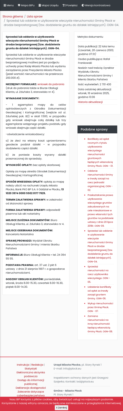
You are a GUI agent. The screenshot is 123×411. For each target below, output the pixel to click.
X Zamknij (61, 407)
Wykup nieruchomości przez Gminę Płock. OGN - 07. (100, 307)
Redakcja (37, 365)
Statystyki (31, 368)
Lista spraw (35, 16)
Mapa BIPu (26, 5)
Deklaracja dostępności (31, 388)
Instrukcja (23, 365)
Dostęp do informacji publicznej (30, 382)
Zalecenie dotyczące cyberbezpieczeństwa (31, 393)
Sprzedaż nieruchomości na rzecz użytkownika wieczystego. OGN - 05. (99, 274)
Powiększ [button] (70, 5)
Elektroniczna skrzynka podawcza (31, 374)
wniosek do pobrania (50, 84)
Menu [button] (9, 5)
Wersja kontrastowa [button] (96, 5)
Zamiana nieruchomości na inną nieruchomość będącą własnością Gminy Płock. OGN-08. (100, 324)
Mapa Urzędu (48, 5)
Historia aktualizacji (90, 102)
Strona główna (13, 16)
